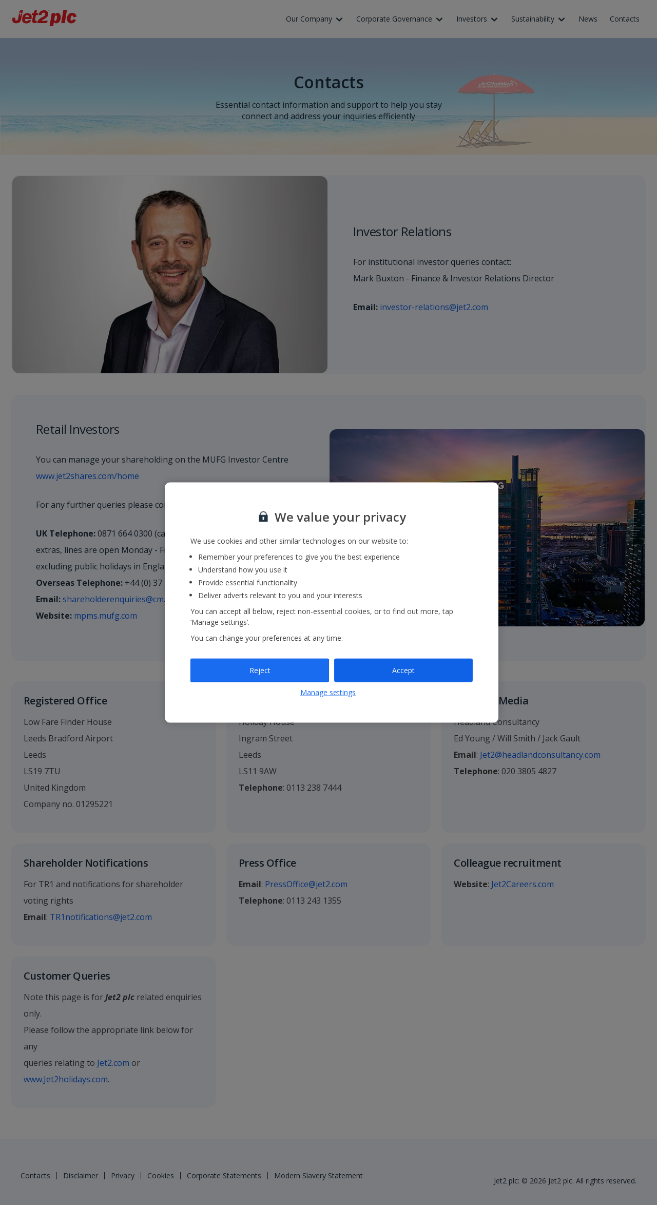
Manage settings (328, 692)
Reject (259, 670)
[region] (331, 602)
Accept (403, 670)
